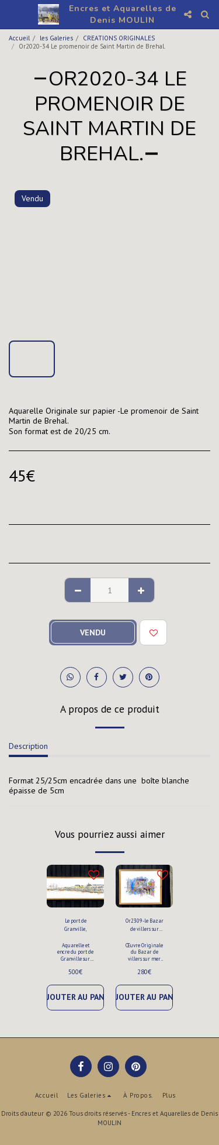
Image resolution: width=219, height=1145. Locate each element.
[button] (13, 14)
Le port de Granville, (75, 924)
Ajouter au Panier (75, 997)
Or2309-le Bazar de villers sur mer (145, 925)
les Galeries (56, 38)
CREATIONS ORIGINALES (119, 38)
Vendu (93, 632)
